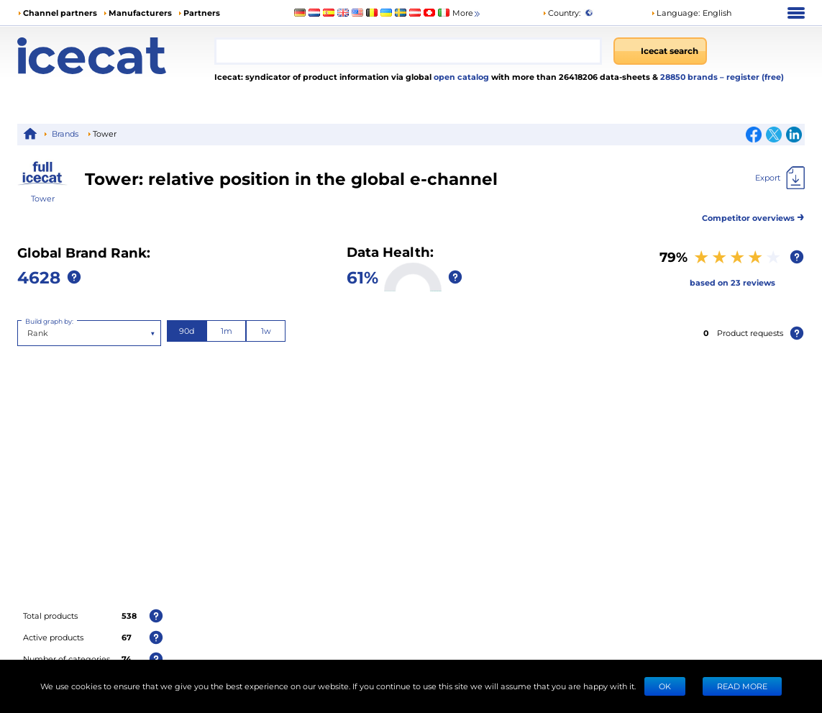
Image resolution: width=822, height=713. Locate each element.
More (467, 13)
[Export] (780, 177)
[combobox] (408, 51)
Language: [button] (675, 13)
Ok (665, 686)
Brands (65, 133)
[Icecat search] (660, 51)
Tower (43, 198)
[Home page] (115, 55)
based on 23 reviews (732, 282)
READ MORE (742, 686)
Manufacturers (140, 13)
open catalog (460, 77)
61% (362, 276)
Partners (201, 13)
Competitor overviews (753, 215)
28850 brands (690, 77)
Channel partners (60, 13)
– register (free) (752, 77)
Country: (561, 13)
